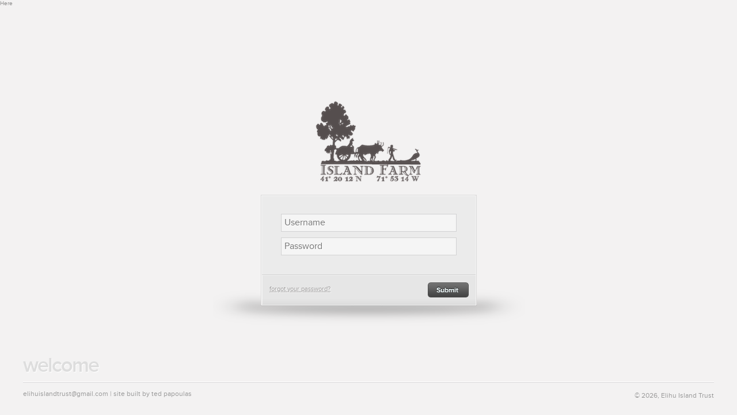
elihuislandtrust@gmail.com (65, 394)
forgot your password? (299, 289)
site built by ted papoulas (152, 394)
